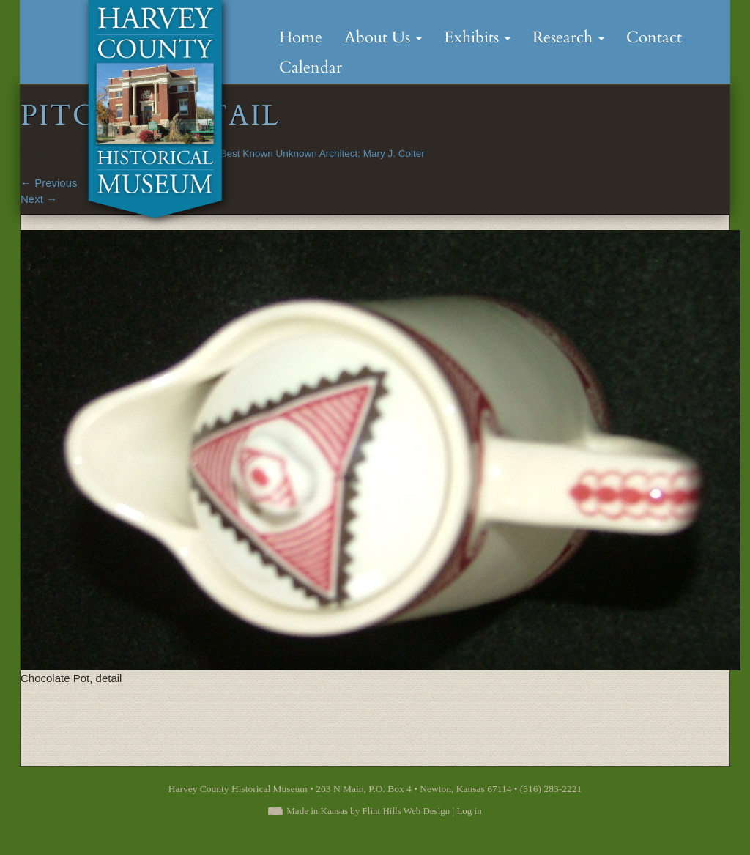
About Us (383, 37)
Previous (49, 183)
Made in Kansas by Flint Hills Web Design (368, 810)
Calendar (310, 67)
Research (568, 37)
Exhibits (477, 37)
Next (39, 199)
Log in (468, 810)
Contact (654, 37)
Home (300, 37)
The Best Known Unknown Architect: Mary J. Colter (313, 153)
